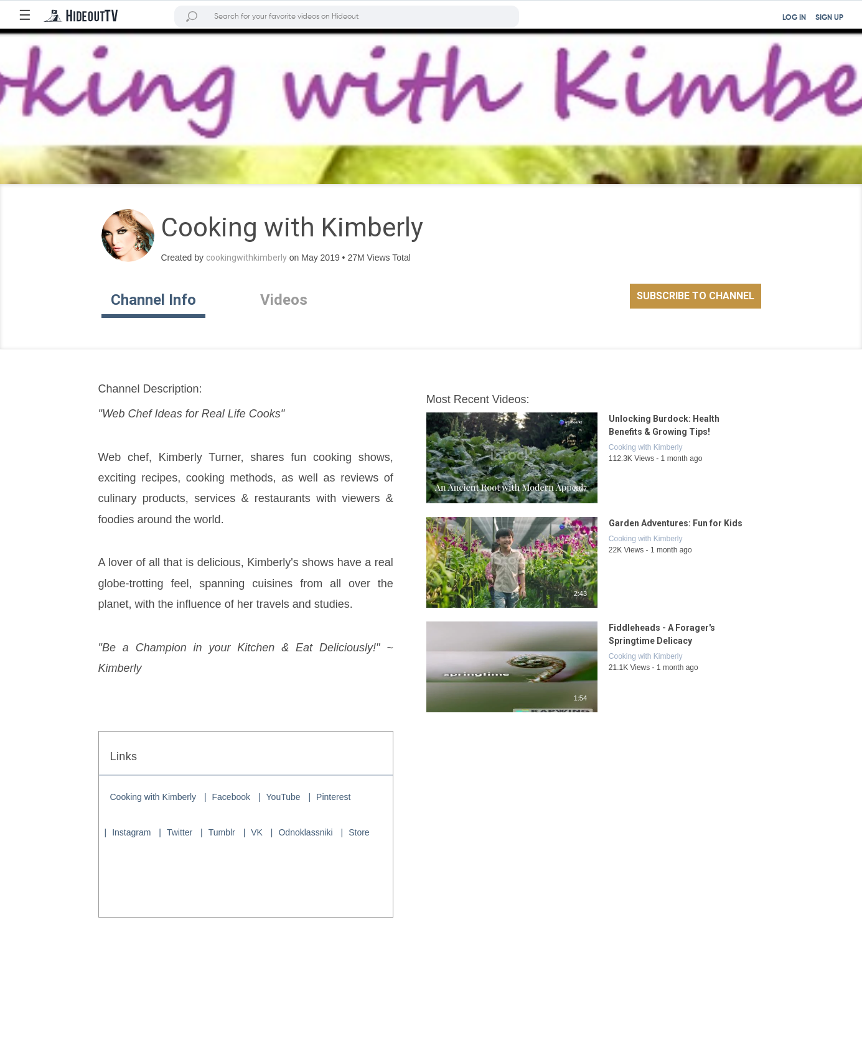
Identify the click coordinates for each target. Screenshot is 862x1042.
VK (257, 832)
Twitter (179, 832)
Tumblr (221, 832)
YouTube (283, 797)
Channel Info (153, 300)
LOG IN (794, 18)
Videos (283, 300)
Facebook (231, 797)
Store (359, 832)
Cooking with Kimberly (153, 797)
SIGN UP (829, 18)
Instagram (131, 832)
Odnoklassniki (305, 832)
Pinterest (333, 797)
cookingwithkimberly (246, 258)
